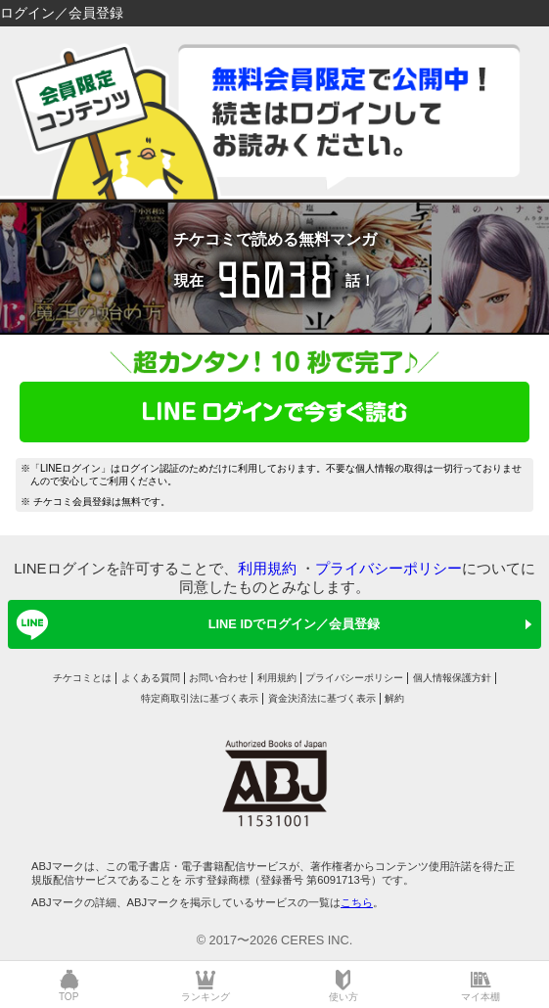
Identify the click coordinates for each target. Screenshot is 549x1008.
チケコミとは (82, 677)
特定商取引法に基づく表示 (199, 698)
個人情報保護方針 (452, 677)
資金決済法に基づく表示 (322, 698)
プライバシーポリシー (388, 568)
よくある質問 (150, 677)
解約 (394, 698)
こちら (357, 902)
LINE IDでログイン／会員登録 (195, 624)
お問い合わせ (218, 677)
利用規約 (267, 568)
